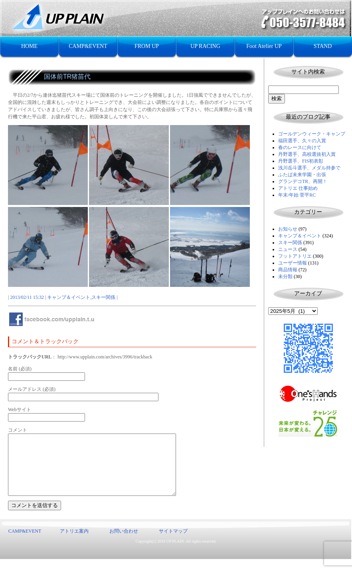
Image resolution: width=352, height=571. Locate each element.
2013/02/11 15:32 (27, 297)
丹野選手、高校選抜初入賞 (307, 154)
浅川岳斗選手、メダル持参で (309, 168)
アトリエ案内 (74, 543)
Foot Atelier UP (264, 46)
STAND (323, 46)
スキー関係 (290, 242)
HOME (29, 46)
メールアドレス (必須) (31, 389)
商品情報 (287, 270)
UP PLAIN (175, 553)
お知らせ (287, 229)
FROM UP (146, 46)
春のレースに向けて (299, 147)
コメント (17, 430)
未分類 (285, 276)
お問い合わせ (123, 543)
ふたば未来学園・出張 (302, 174)
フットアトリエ (295, 256)
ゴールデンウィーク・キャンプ (311, 134)
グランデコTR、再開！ (302, 181)
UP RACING (205, 46)
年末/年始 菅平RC (297, 195)
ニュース (287, 249)
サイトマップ (173, 543)
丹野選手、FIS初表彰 (300, 161)
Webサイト (19, 409)
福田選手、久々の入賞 (302, 140)
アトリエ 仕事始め (298, 188)
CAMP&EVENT (88, 46)
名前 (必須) (20, 369)
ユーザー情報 (292, 263)
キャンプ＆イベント (299, 236)
